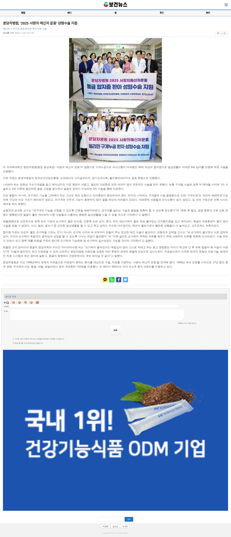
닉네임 (6, 306)
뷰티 (208, 12)
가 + (218, 33)
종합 (23, 12)
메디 (69, 12)
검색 (129, 519)
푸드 (162, 12)
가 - (224, 33)
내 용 (6, 311)
